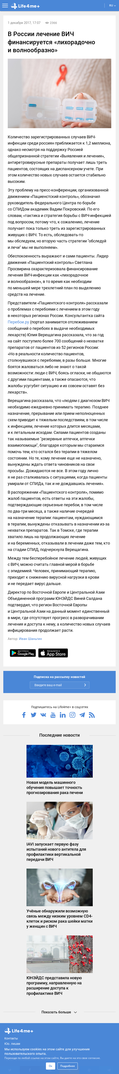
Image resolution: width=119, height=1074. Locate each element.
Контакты (11, 1038)
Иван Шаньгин (30, 639)
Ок (50, 1066)
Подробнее (67, 1066)
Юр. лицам (12, 1043)
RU (112, 5)
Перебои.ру (18, 322)
